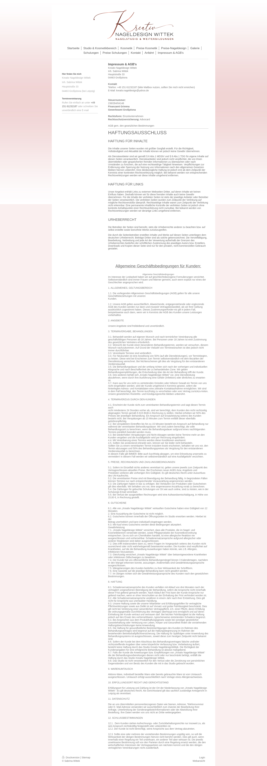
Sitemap (86, 757)
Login (202, 757)
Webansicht (199, 761)
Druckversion (71, 757)
